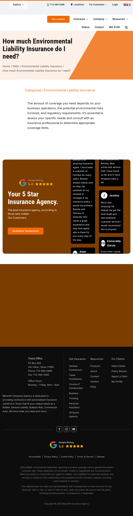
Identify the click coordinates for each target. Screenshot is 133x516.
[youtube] (74, 429)
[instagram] (66, 429)
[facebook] (59, 429)
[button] (126, 27)
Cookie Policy (67, 456)
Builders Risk (36, 407)
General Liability (19, 407)
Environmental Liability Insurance (69, 90)
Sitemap (101, 456)
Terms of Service (85, 456)
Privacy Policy (51, 456)
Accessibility (35, 456)
